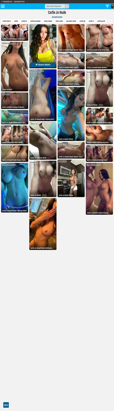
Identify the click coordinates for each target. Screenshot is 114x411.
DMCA (6, 405)
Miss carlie (59, 21)
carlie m (24, 21)
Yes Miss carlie (71, 21)
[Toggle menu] (3, 7)
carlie (16, 21)
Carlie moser (48, 21)
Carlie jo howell (35, 21)
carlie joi (82, 21)
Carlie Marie (7, 21)
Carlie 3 (91, 21)
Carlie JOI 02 (101, 21)
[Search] (67, 6)
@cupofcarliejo (57, 17)
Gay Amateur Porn (19, 2)
